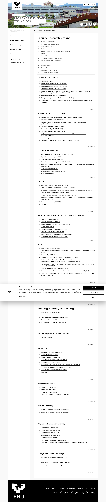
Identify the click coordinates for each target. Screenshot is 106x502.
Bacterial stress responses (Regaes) (50, 312)
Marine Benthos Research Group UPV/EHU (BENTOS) (55, 462)
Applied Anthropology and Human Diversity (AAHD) (54, 229)
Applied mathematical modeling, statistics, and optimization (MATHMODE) (60, 364)
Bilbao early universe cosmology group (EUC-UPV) (54, 185)
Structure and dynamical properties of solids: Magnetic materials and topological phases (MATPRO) (67, 190)
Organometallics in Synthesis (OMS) (50, 435)
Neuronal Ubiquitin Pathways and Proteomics (53, 138)
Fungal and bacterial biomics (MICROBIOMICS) (53, 322)
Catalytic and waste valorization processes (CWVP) (54, 290)
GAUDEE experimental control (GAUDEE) (52, 159)
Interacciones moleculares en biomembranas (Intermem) (56, 119)
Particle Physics (45, 204)
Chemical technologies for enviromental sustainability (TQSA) (57, 292)
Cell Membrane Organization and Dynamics (52, 126)
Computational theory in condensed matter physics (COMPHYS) (58, 187)
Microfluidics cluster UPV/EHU (49, 389)
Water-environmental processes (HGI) (51, 248)
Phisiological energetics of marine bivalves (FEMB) (54, 236)
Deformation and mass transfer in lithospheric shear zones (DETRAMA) (59, 257)
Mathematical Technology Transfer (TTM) (52, 352)
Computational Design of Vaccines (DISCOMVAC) (54, 369)
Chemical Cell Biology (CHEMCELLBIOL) (52, 129)
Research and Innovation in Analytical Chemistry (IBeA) (55, 394)
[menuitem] (93, 4)
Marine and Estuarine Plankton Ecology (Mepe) (53, 95)
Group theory (44, 372)
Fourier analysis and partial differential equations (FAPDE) (56, 367)
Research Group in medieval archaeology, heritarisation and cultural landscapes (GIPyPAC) (65, 270)
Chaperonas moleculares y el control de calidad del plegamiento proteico (60, 140)
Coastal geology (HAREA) (48, 254)
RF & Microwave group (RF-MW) (49, 168)
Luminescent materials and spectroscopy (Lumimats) (55, 412)
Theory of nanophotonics (47, 173)
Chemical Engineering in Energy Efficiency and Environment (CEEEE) (59, 295)
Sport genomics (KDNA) (47, 226)
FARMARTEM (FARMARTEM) (49, 387)
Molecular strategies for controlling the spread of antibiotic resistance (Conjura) (61, 117)
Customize (93, 493)
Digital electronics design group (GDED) (51, 157)
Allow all (93, 488)
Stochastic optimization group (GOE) (50, 362)
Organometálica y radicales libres (50, 427)
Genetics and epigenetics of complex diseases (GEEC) (55, 224)
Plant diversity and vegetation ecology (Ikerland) (53, 88)
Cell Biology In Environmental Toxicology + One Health (55, 465)
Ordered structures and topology (49, 354)
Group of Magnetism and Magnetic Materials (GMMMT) (55, 192)
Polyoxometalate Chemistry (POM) (50, 432)
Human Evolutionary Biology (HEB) (50, 219)
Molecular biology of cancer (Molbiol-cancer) (52, 231)
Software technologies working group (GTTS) (53, 171)
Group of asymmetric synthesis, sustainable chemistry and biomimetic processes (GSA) (64, 442)
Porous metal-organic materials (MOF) (51, 430)
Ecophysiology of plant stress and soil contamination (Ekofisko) (57, 98)
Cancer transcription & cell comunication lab (52, 143)
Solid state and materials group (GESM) (51, 437)
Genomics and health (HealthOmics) (50, 221)
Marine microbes (45, 315)
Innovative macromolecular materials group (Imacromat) (55, 409)
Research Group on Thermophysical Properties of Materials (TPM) (58, 195)
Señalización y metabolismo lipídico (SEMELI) (53, 131)
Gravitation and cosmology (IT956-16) (51, 201)
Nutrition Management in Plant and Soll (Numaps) (54, 83)
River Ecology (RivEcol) (47, 81)
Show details (22, 497)
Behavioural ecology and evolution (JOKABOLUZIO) (54, 457)
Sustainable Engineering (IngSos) (50, 297)
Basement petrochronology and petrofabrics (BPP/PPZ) (55, 268)
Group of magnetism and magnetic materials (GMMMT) (55, 162)
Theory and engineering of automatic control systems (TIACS (57, 154)
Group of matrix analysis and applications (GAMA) (54, 359)
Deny (93, 498)
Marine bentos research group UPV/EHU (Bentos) (54, 86)
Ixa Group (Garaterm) (46, 337)
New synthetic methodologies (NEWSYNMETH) (53, 440)
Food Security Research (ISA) (49, 392)
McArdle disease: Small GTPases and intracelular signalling (56, 234)
